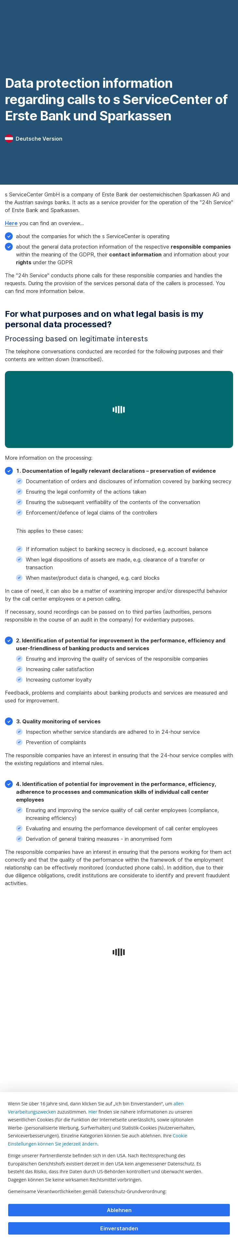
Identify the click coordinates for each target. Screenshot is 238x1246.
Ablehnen (119, 1210)
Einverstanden (119, 1228)
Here (11, 223)
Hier (92, 1112)
